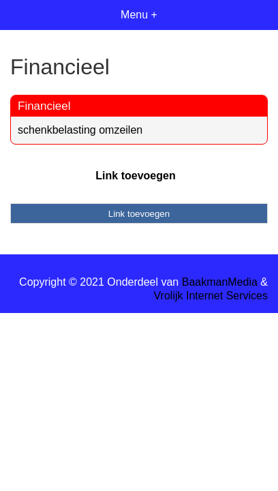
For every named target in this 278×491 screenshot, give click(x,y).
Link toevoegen (135, 175)
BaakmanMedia (220, 282)
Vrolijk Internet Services (211, 295)
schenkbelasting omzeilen (80, 130)
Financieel (44, 106)
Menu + (139, 14)
